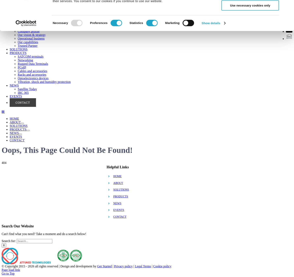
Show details (211, 51)
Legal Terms (143, 266)
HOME (117, 176)
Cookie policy (162, 266)
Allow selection (250, 22)
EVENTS (118, 210)
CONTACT (119, 216)
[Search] (4, 245)
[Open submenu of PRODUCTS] (28, 130)
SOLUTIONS (121, 189)
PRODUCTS (120, 196)
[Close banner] (287, 6)
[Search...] (34, 241)
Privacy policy (123, 266)
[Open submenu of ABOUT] (22, 123)
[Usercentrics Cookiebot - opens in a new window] (26, 51)
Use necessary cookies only (250, 33)
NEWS (117, 203)
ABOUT (118, 183)
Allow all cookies (250, 10)
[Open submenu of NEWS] (20, 134)
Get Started (104, 266)
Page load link (11, 270)
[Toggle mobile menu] (3, 111)
